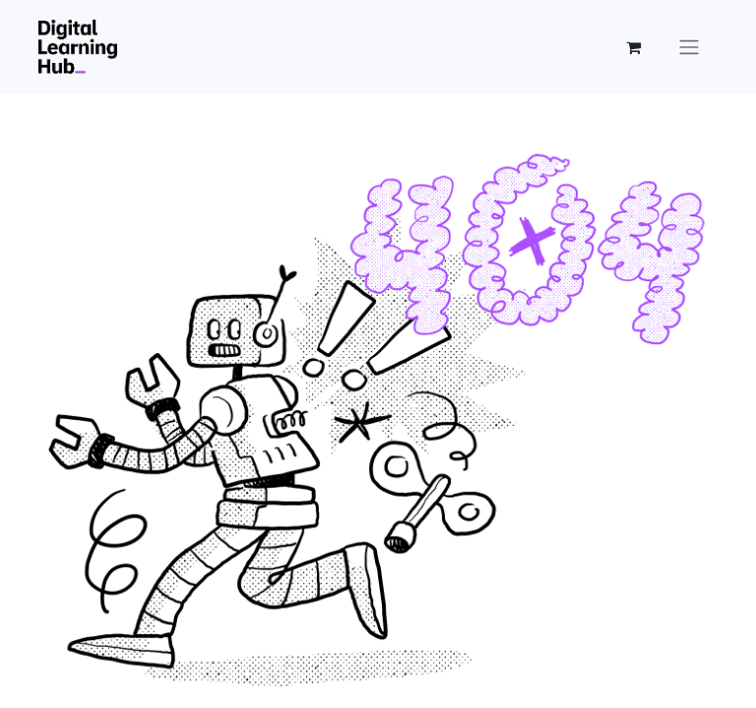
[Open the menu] (689, 47)
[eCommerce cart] (633, 47)
